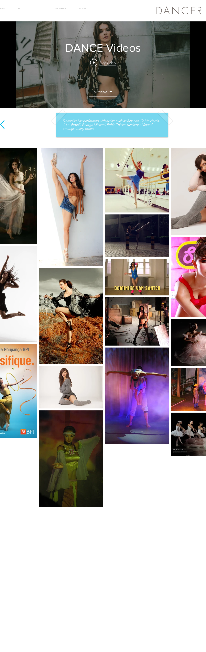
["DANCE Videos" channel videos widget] (103, 64)
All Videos (103, 92)
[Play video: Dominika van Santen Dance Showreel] (103, 63)
